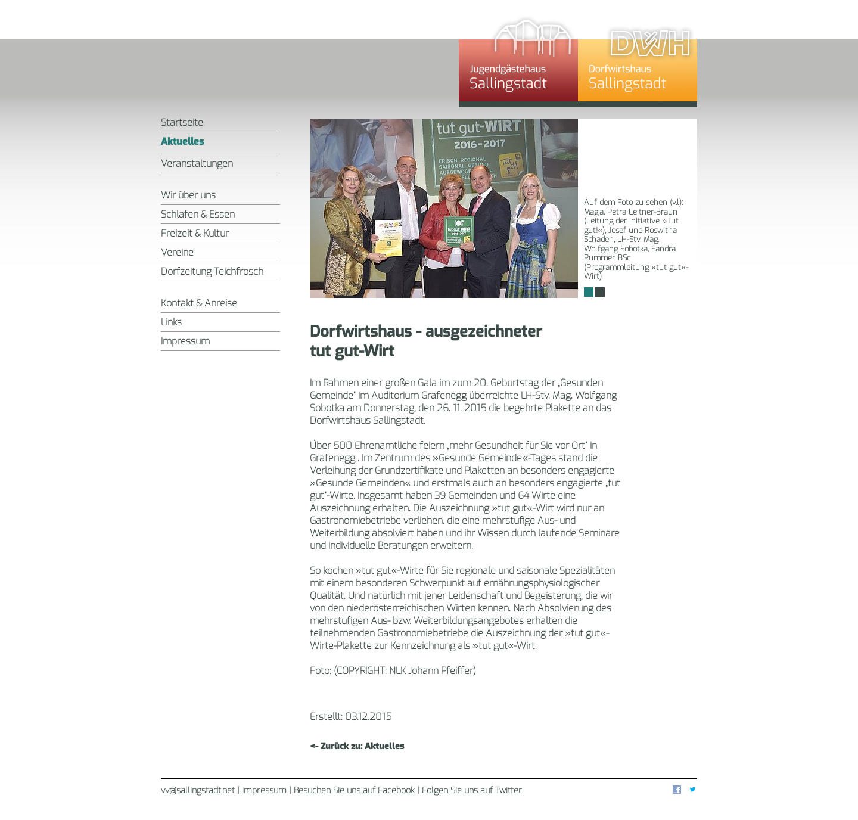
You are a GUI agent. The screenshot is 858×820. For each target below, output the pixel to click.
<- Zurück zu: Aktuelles (357, 746)
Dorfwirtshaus (637, 56)
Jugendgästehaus (518, 56)
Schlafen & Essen (198, 214)
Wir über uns (188, 195)
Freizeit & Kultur (195, 233)
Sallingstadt (310, 56)
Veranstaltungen (197, 163)
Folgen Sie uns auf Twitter (472, 790)
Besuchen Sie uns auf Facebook (354, 790)
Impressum (185, 341)
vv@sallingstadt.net (198, 790)
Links (171, 322)
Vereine (177, 252)
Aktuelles (182, 141)
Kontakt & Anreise (199, 303)
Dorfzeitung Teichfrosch (212, 271)
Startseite (182, 122)
